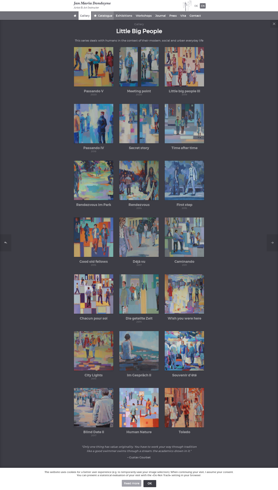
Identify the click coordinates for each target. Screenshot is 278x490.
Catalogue (104, 15)
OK (150, 483)
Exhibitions (124, 15)
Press (173, 15)
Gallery (85, 15)
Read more (131, 483)
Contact (195, 15)
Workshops (144, 15)
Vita (183, 15)
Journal (160, 15)
